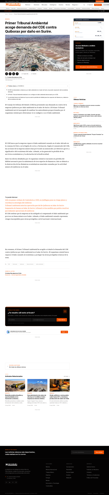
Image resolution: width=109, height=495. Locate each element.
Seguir (64, 332)
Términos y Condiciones (93, 475)
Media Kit (32, 1)
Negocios (75, 4)
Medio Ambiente (95, 8)
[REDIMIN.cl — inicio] (13, 5)
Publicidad (38, 1)
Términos (90, 493)
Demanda (15, 264)
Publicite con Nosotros (93, 469)
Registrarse (98, 4)
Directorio (36, 4)
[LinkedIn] (9, 482)
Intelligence (53, 4)
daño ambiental (39, 264)
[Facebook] (13, 482)
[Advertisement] (37, 129)
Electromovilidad (86, 8)
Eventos (61, 4)
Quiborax (22, 264)
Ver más (67, 376)
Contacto (89, 472)
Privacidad (95, 493)
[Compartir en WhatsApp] (6, 73)
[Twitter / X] (6, 482)
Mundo (50, 8)
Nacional (78, 8)
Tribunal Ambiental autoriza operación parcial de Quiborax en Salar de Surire (34, 205)
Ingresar (90, 4)
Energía (45, 8)
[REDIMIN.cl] (11, 464)
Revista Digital (70, 472)
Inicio (6, 14)
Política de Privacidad (92, 477)
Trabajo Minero (32, 8)
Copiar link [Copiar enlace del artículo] (25, 73)
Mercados (44, 4)
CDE (9, 264)
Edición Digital (25, 1)
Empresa (40, 8)
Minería (7, 8)
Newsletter (91, 1)
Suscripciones (70, 467)
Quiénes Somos (91, 467)
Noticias (28, 4)
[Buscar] (84, 4)
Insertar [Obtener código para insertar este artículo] (33, 73)
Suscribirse (99, 1)
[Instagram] (16, 482)
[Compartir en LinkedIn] (13, 73)
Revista (68, 4)
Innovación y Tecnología (60, 8)
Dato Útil (13, 8)
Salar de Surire (30, 264)
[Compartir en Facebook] (17, 73)
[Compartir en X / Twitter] (10, 73)
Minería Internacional (22, 8)
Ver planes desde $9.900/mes (88, 67)
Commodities (71, 8)
